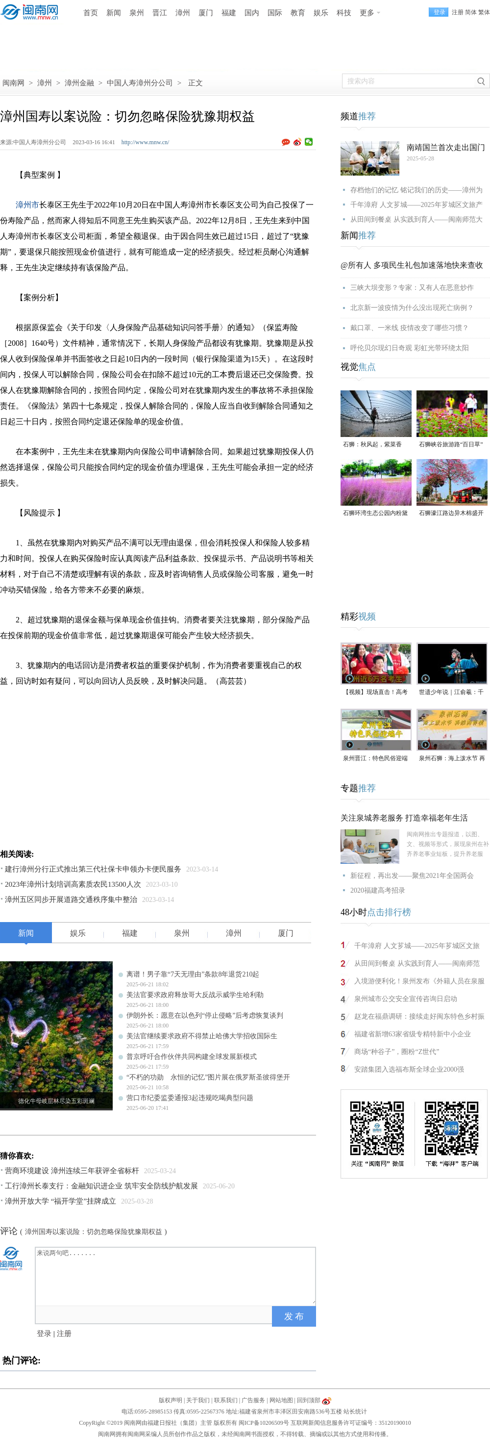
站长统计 (355, 1411)
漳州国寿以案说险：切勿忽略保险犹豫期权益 (93, 1231)
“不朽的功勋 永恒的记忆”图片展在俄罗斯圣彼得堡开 (208, 1077)
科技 (344, 13)
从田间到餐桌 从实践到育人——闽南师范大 (416, 219)
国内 (252, 13)
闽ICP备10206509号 (264, 1422)
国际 (275, 13)
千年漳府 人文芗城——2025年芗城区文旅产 (416, 204)
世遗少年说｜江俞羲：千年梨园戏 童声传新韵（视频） (452, 693)
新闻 (113, 13)
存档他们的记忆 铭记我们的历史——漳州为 (416, 190)
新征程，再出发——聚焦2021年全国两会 (412, 875)
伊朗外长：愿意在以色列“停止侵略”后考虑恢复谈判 (204, 1015)
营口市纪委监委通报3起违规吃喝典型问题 (189, 1098)
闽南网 (13, 83)
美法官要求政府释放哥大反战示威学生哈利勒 (195, 995)
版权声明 (170, 1400)
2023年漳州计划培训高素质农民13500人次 (73, 884)
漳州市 (27, 205)
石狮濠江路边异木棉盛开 (451, 513)
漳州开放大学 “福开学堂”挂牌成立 (60, 1201)
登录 (44, 1333)
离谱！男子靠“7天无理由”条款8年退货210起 (192, 974)
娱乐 (321, 13)
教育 (298, 13)
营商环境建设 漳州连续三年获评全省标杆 (72, 1171)
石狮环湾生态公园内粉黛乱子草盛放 (375, 514)
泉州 (136, 13)
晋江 (159, 13)
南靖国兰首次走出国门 (446, 147)
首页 (90, 13)
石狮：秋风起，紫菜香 (372, 444)
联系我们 (226, 1400)
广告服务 (253, 1400)
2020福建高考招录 (377, 890)
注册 (458, 12)
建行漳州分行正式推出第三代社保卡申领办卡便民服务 (93, 869)
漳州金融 (79, 83)
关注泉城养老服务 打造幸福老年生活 (404, 818)
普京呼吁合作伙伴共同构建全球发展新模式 (191, 1056)
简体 (471, 12)
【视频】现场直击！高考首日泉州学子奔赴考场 (375, 693)
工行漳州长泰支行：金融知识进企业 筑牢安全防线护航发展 (101, 1186)
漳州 (182, 13)
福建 (228, 13)
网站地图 (281, 1400)
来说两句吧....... (176, 1276)
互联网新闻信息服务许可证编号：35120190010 (351, 1422)
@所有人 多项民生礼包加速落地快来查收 (412, 265)
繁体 (484, 12)
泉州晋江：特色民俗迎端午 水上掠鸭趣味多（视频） (375, 759)
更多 (367, 13)
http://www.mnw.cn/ (146, 142)
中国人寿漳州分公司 (140, 83)
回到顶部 (308, 1400)
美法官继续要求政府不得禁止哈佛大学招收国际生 (201, 1036)
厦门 (205, 13)
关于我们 (198, 1400)
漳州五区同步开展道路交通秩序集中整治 (71, 899)
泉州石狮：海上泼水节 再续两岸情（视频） (452, 759)
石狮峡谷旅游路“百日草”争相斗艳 (451, 445)
